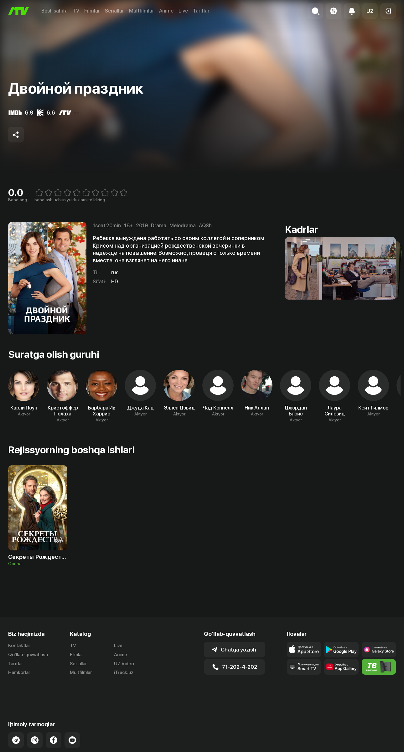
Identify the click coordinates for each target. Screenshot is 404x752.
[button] (370, 11)
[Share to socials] (16, 134)
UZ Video (124, 664)
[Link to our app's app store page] (304, 649)
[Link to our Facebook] (53, 718)
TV (76, 11)
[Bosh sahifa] (18, 11)
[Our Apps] (304, 667)
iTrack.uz (123, 672)
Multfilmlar (141, 11)
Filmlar (92, 11)
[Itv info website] (379, 667)
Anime (166, 11)
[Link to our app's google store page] (341, 649)
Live (183, 11)
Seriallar (114, 11)
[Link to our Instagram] (35, 718)
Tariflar (201, 11)
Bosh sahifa (54, 11)
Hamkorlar (19, 672)
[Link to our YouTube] (72, 718)
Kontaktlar (19, 645)
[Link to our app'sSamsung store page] (379, 649)
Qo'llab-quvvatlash (28, 654)
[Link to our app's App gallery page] (341, 667)
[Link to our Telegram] (16, 718)
